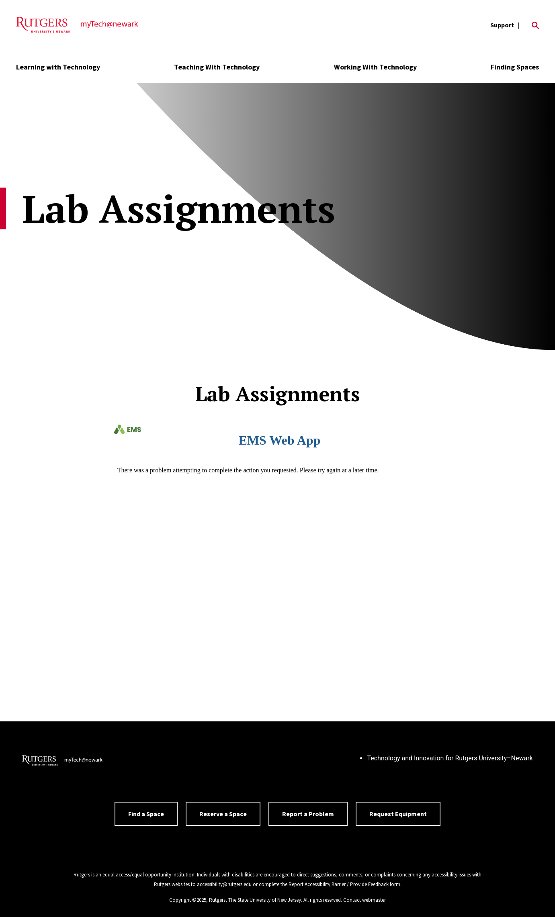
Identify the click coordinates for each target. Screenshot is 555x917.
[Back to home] (62, 761)
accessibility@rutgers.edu (224, 884)
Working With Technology (375, 66)
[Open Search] (535, 25)
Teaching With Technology (217, 66)
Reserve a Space (223, 814)
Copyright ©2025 (187, 900)
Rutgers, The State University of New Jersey (255, 900)
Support (502, 25)
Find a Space (146, 814)
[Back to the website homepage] (77, 25)
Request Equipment (398, 814)
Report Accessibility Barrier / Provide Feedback (339, 884)
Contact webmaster (364, 900)
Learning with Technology (58, 66)
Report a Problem (308, 814)
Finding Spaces (515, 66)
